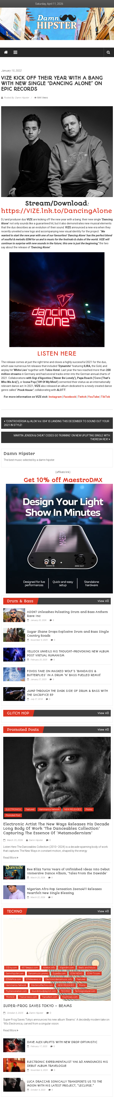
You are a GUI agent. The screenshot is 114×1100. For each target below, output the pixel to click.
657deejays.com (30, 967)
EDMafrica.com (13, 979)
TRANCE (10, 997)
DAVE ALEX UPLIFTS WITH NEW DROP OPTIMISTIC (62, 1042)
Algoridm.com (67, 967)
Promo (89, 809)
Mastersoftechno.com (42, 985)
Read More (10, 857)
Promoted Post (13, 815)
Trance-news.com (28, 997)
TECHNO (65, 991)
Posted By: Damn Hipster (16, 97)
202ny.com (11, 967)
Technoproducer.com (85, 991)
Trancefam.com (49, 997)
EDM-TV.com (93, 973)
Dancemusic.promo (38, 973)
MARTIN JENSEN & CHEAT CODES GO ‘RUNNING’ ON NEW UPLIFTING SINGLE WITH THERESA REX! (62, 437)
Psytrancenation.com (16, 991)
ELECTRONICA (13, 809)
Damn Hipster (36, 840)
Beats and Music (87, 967)
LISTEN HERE (57, 353)
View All (103, 601)
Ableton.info (49, 967)
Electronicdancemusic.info (58, 979)
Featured (30, 809)
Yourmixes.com (70, 997)
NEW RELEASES (72, 809)
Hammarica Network (49, 809)
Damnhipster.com (15, 973)
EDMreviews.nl (33, 979)
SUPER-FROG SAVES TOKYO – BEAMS (37, 1006)
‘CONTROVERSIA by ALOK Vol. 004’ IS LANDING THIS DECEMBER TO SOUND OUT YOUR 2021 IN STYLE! (56, 423)
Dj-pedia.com (59, 973)
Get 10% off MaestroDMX (63, 480)
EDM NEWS (76, 973)
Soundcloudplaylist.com (44, 991)
